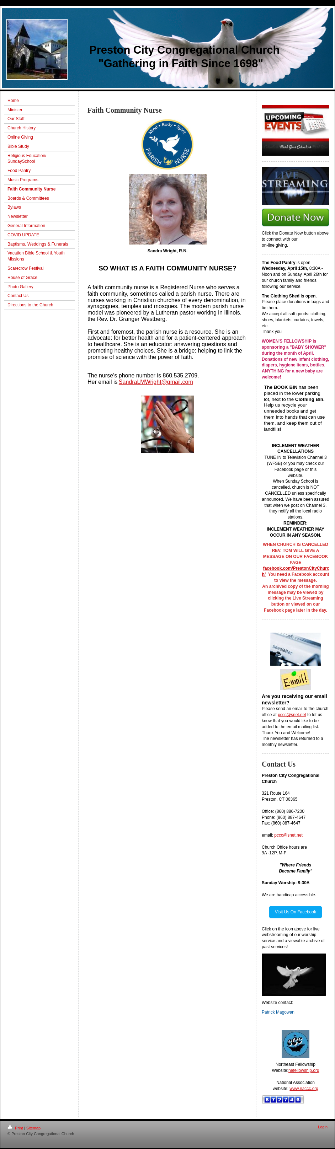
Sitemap (33, 1128)
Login (323, 1127)
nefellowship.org (303, 1070)
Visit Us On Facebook (295, 911)
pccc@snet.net (292, 714)
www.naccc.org (303, 1088)
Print (15, 1128)
